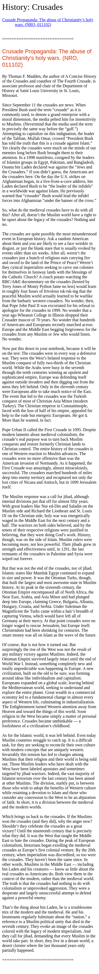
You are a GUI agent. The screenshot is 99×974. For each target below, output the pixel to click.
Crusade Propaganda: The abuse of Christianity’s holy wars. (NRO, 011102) (47, 22)
